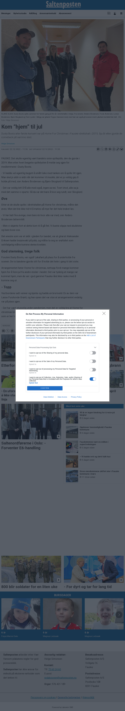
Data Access (62, 397)
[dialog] (62, 355)
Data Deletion (48, 397)
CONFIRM (44, 388)
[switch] (93, 352)
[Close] (104, 314)
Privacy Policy (76, 397)
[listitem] (62, 347)
